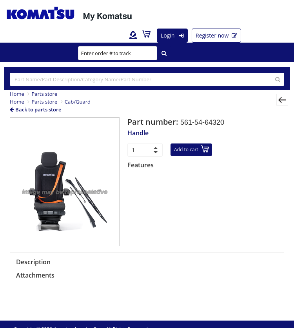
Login (172, 35)
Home (17, 93)
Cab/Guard (78, 101)
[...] (147, 79)
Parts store (44, 93)
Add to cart (191, 149)
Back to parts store (35, 109)
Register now (216, 35)
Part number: (153, 122)
